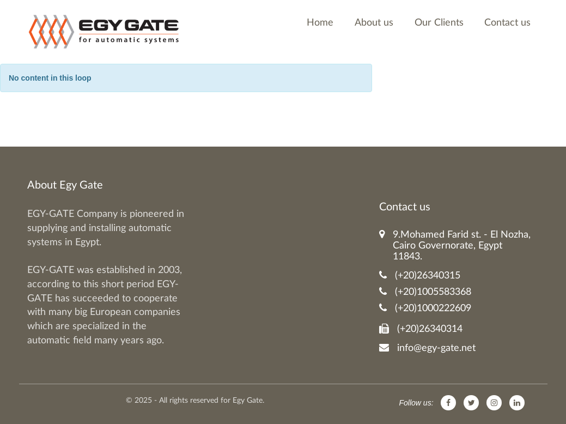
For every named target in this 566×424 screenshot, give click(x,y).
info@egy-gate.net (427, 348)
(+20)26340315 (419, 275)
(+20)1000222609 (425, 308)
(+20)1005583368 (425, 292)
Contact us (507, 23)
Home (320, 23)
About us (374, 23)
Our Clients (439, 23)
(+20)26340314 (420, 329)
